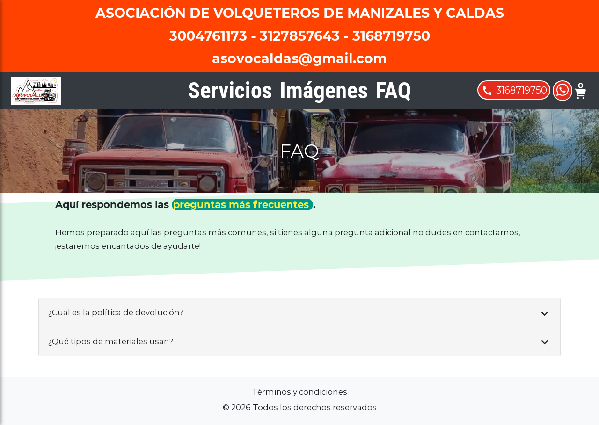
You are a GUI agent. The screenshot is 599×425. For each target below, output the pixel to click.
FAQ (393, 90)
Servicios (230, 90)
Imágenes (324, 90)
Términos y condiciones (299, 391)
